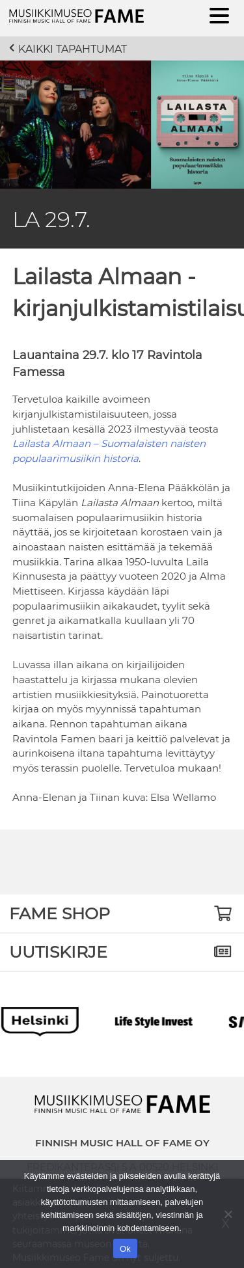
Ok (125, 1249)
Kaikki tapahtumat (72, 48)
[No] (227, 1214)
